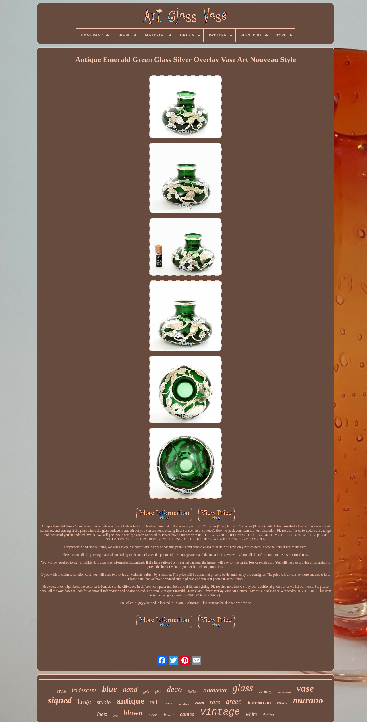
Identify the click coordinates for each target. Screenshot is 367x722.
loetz (102, 714)
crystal (168, 703)
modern (184, 704)
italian (193, 691)
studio (104, 702)
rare (215, 701)
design (268, 715)
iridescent (83, 690)
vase (305, 688)
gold (146, 692)
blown (133, 713)
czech (199, 703)
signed (60, 700)
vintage (220, 712)
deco (174, 689)
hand (130, 689)
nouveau (215, 690)
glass (242, 688)
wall (115, 715)
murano (308, 700)
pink (158, 692)
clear (153, 715)
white (251, 714)
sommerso (284, 692)
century (265, 691)
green (234, 701)
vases (282, 702)
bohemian (259, 703)
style (61, 691)
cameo (187, 714)
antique (131, 700)
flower (168, 714)
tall (153, 702)
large (84, 701)
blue (109, 689)
